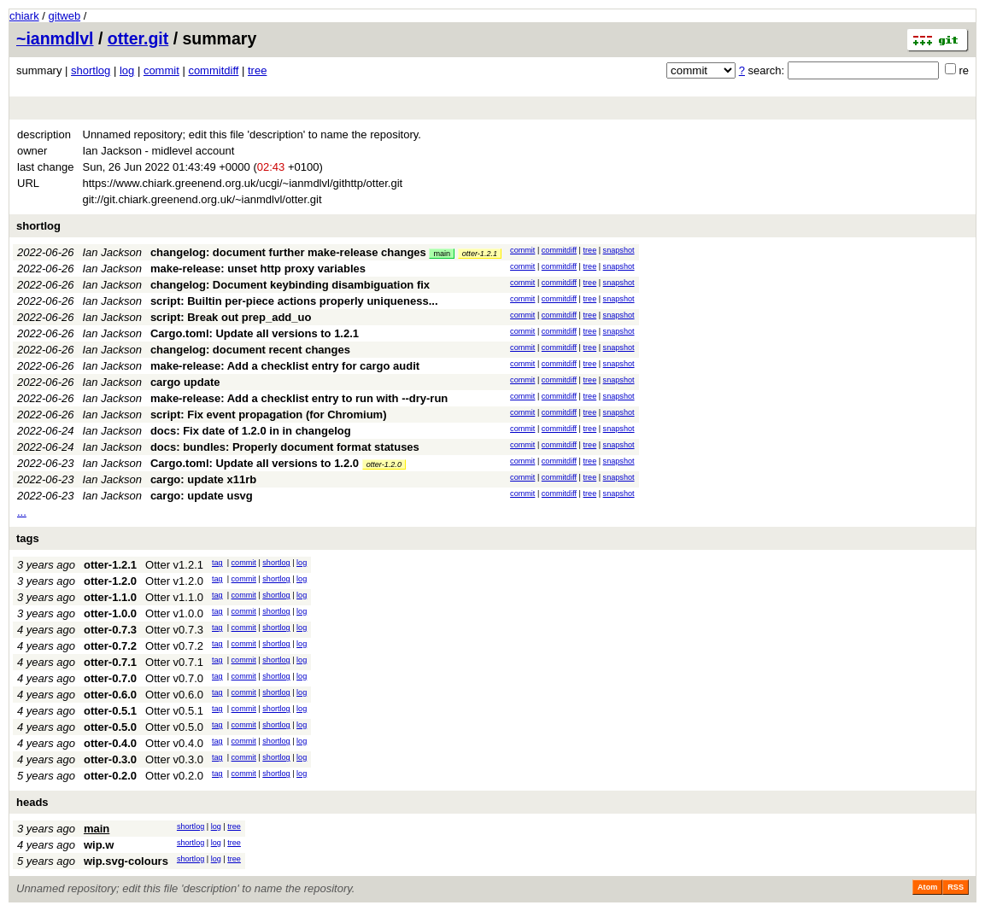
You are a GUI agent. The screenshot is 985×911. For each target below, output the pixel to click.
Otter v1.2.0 (174, 581)
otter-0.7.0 (110, 678)
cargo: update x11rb (203, 479)
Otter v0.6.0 (174, 694)
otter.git (138, 38)
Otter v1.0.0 (174, 613)
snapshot (619, 250)
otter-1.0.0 (110, 613)
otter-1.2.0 (384, 464)
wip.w (99, 844)
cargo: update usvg (201, 495)
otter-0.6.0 (110, 694)
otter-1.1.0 (110, 597)
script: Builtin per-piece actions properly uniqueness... (294, 301)
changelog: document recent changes (250, 349)
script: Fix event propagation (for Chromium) (268, 414)
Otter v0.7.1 (174, 662)
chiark (24, 15)
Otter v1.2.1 (174, 564)
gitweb (65, 15)
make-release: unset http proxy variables (258, 268)
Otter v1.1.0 (174, 597)
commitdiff (213, 70)
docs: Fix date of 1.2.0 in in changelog (250, 430)
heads (32, 802)
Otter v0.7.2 (174, 645)
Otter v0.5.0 (174, 727)
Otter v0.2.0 (174, 775)
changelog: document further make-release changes (288, 252)
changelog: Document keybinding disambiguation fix (290, 284)
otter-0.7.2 (110, 645)
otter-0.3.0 (110, 759)
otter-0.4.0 (110, 743)
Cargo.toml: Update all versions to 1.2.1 (254, 333)
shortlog (90, 70)
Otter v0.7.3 (174, 629)
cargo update (185, 382)
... (21, 511)
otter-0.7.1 (110, 662)
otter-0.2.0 (110, 775)
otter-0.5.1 (110, 710)
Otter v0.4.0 (174, 743)
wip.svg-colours (126, 861)
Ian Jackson (112, 252)
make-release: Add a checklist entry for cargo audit (284, 365)
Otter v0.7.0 (174, 678)
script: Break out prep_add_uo (231, 317)
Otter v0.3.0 (174, 759)
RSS (955, 887)
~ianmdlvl (55, 38)
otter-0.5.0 (110, 727)
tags (27, 538)
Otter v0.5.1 (174, 710)
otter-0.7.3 (110, 629)
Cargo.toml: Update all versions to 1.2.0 (254, 463)
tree (257, 70)
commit (161, 70)
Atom (927, 887)
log (127, 70)
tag (217, 562)
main (441, 253)
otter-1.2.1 (479, 253)
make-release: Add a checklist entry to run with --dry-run (299, 398)
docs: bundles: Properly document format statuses (284, 447)
